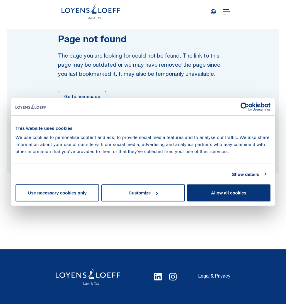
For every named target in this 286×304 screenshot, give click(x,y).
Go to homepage (82, 97)
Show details (245, 174)
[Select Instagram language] (173, 277)
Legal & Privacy (214, 276)
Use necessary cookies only (57, 192)
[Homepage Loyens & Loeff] (91, 11)
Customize (143, 192)
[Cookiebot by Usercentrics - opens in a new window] (244, 106)
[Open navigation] (226, 11)
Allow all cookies (228, 192)
